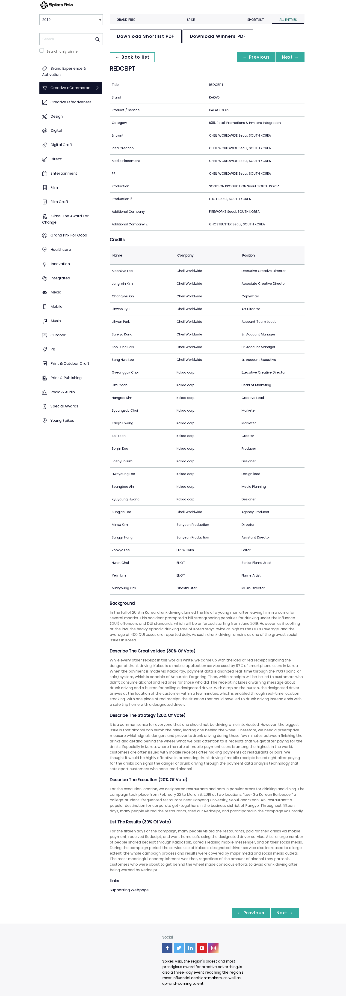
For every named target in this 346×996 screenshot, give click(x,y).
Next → (290, 57)
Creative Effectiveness (71, 102)
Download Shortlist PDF (145, 36)
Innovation (60, 263)
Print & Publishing (66, 377)
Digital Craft (61, 144)
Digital (56, 130)
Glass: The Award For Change (65, 219)
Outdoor (58, 335)
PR (52, 349)
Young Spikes (62, 420)
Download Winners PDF (218, 36)
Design (56, 116)
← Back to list (132, 57)
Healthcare (60, 249)
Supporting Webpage (129, 890)
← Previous (256, 57)
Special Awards (64, 406)
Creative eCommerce (70, 88)
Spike (191, 19)
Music (56, 320)
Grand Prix (126, 19)
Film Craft (59, 201)
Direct (56, 159)
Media (55, 292)
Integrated (60, 278)
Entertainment (63, 173)
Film (54, 187)
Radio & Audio (62, 392)
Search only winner (63, 51)
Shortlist (255, 19)
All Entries (288, 19)
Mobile (56, 306)
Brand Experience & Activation (64, 72)
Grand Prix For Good (68, 235)
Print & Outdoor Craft (69, 363)
